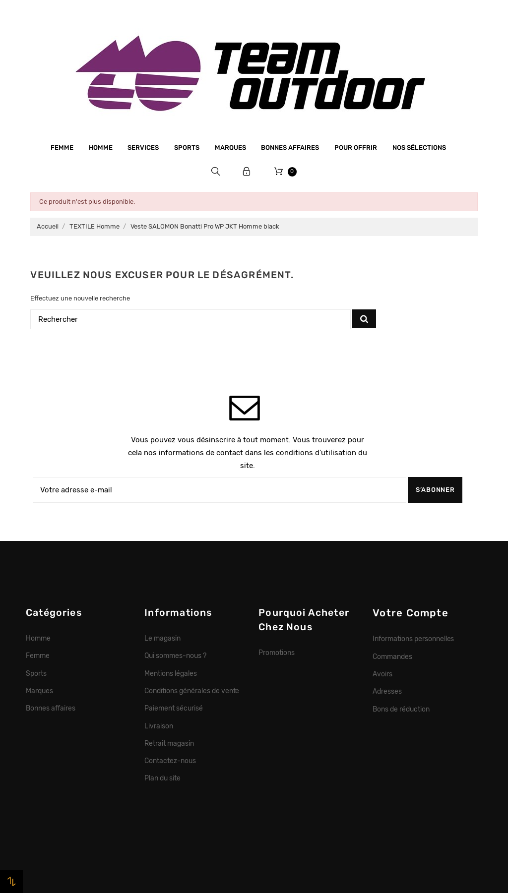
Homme (101, 147)
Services (143, 147)
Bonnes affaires (290, 147)
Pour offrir (355, 147)
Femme (62, 147)
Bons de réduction (401, 709)
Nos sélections (419, 147)
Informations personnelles (413, 639)
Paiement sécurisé (173, 708)
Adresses (387, 691)
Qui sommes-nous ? (175, 655)
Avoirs (382, 674)
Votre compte (410, 613)
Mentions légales (170, 673)
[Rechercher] (190, 319)
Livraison (158, 726)
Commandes (392, 656)
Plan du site (162, 778)
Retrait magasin (169, 743)
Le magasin (162, 638)
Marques (230, 147)
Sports (186, 147)
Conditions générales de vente (191, 691)
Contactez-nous (170, 761)
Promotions (276, 652)
